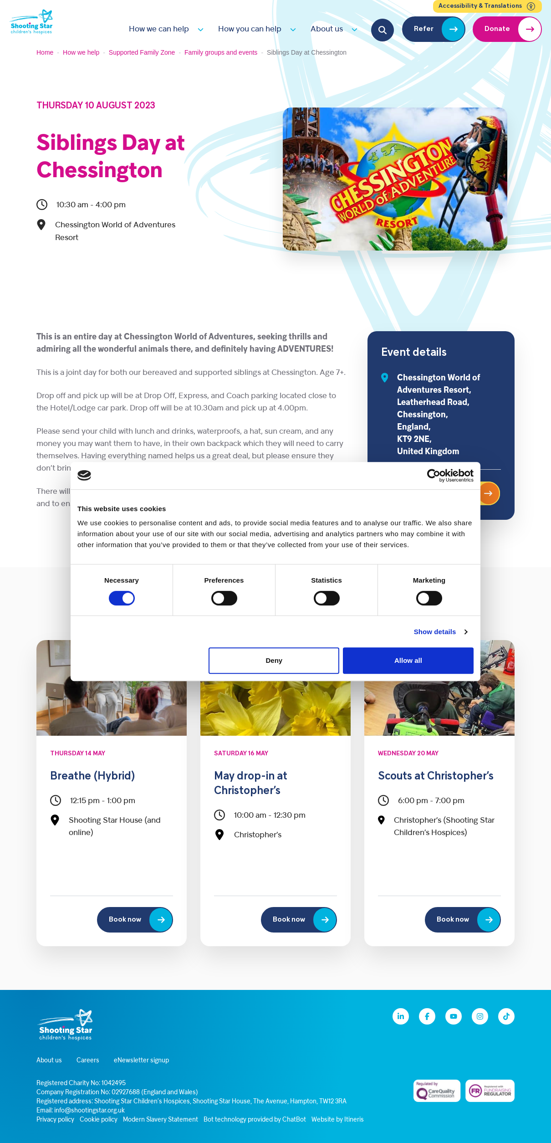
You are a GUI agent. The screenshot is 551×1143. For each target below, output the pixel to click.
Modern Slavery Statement (160, 1120)
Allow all (408, 660)
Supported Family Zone (142, 52)
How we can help (159, 29)
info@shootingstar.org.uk (89, 1111)
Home (44, 52)
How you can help (249, 29)
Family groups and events (220, 52)
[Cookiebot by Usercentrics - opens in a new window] (434, 475)
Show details (435, 632)
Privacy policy (55, 1120)
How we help (81, 52)
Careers (88, 1061)
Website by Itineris (337, 1120)
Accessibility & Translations (487, 6)
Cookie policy (98, 1120)
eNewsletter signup (141, 1061)
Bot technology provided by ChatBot (255, 1120)
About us (327, 29)
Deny (274, 660)
